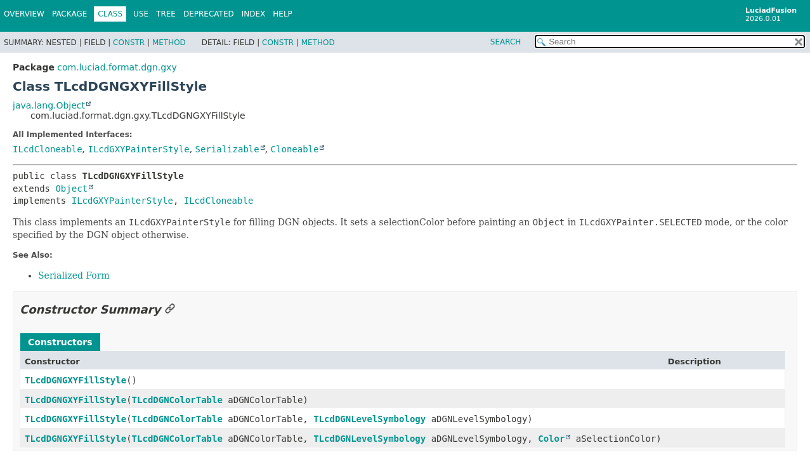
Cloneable (295, 149)
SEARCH (505, 41)
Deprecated (208, 14)
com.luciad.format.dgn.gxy (116, 67)
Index (254, 14)
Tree (166, 14)
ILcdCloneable (47, 149)
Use (140, 14)
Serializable (227, 149)
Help (282, 14)
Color (551, 439)
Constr (129, 42)
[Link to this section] (170, 309)
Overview (24, 14)
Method (169, 42)
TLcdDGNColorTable (177, 400)
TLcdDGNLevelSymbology (369, 419)
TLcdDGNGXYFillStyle (75, 380)
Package (69, 14)
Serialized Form (74, 275)
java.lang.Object (49, 105)
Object (71, 188)
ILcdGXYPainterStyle (138, 149)
